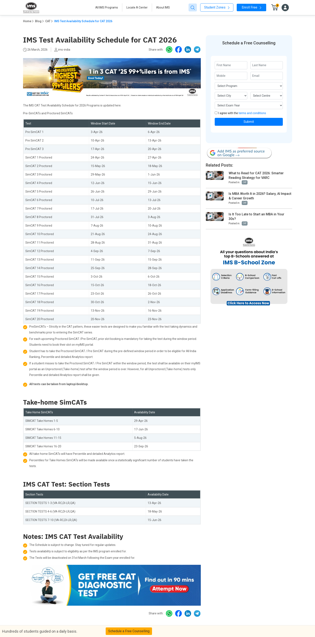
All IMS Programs (106, 7)
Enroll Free (251, 7)
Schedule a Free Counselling (129, 631)
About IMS (163, 7)
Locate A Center (137, 7)
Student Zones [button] (216, 7)
